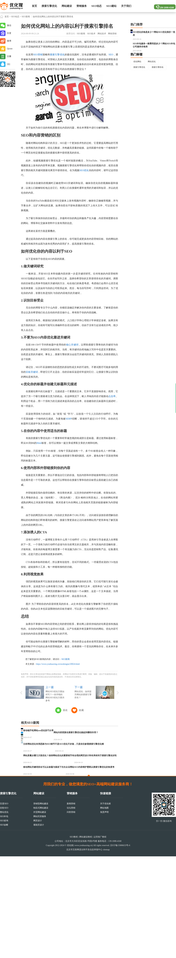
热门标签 (136, 69)
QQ (8, 64)
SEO (111, 54)
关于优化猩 (105, 905)
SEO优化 (84, 170)
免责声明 (104, 914)
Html (39, 443)
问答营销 (71, 914)
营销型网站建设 (40, 905)
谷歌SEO (4, 909)
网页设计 (37, 922)
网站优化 (153, 77)
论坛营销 (71, 909)
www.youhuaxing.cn (83, 947)
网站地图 (104, 909)
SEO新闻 (26, 16)
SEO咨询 (4, 922)
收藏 (81, 710)
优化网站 (138, 77)
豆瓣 (9, 56)
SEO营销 (38, 54)
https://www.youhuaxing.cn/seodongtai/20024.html (58, 664)
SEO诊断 (4, 926)
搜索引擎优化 (49, 6)
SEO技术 (91, 33)
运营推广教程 (100, 938)
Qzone (10, 48)
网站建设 (67, 6)
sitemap (106, 951)
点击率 (112, 396)
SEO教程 (74, 938)
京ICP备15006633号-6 (120, 947)
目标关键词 (32, 372)
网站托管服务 (39, 918)
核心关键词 (72, 344)
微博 (9, 41)
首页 (34, 6)
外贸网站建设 (39, 914)
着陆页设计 (38, 926)
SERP (68, 418)
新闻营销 (71, 905)
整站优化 (4, 914)
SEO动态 (96, 6)
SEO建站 (111, 6)
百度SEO (4, 905)
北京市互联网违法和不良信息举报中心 (84, 951)
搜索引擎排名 (160, 83)
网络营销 (112, 33)
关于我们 (126, 6)
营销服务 (81, 6)
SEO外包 (4, 918)
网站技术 (102, 33)
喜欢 (65, 710)
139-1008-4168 (164, 6)
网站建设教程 (85, 938)
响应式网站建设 (40, 909)
